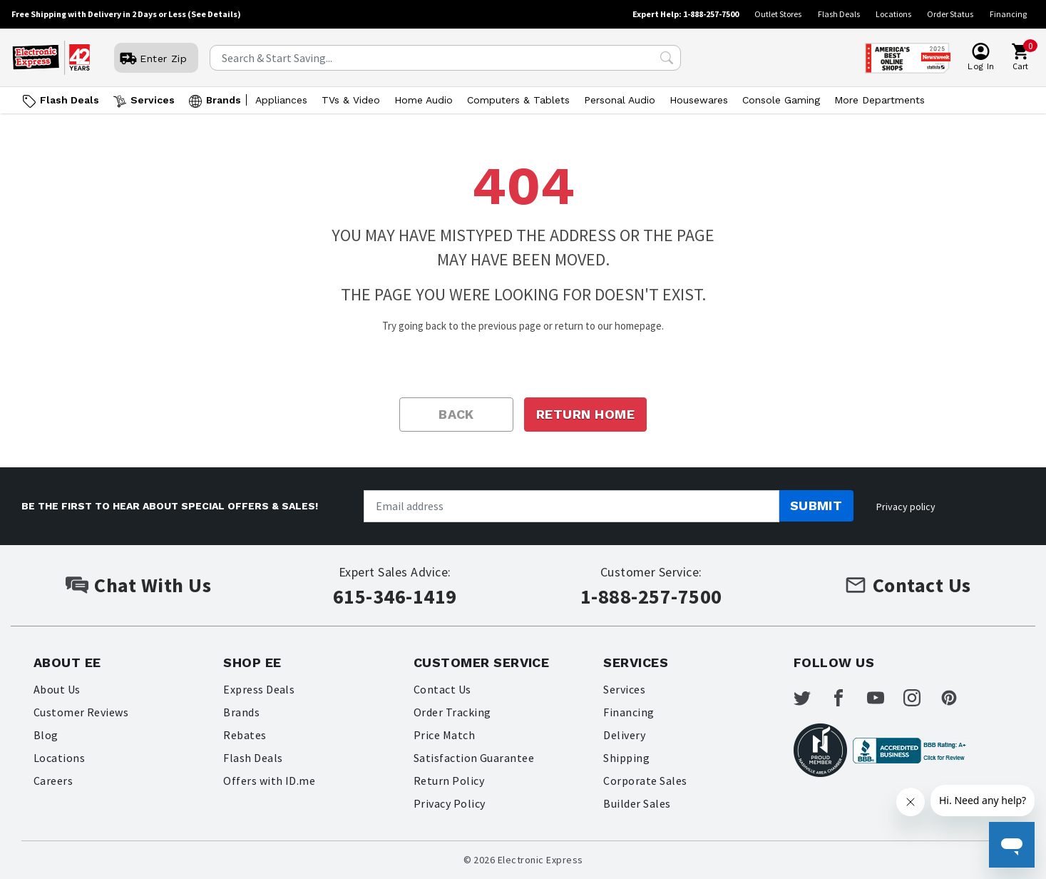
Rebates (244, 735)
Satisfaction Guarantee (474, 758)
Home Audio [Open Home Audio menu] (423, 100)
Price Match (444, 735)
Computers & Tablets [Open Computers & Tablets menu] (518, 100)
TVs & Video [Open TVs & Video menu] (351, 100)
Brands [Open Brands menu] (223, 100)
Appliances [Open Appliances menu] (281, 100)
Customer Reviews (81, 712)
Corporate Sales (645, 780)
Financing (1008, 14)
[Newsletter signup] (571, 506)
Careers (53, 780)
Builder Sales (636, 803)
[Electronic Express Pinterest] (957, 698)
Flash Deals (839, 14)
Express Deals (258, 689)
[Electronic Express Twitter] (811, 698)
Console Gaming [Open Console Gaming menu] (781, 100)
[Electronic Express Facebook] (847, 698)
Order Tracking (452, 712)
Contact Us (442, 689)
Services (624, 689)
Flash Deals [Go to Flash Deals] (69, 100)
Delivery (624, 735)
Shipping (626, 758)
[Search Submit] (666, 58)
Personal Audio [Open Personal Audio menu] (619, 100)
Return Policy (449, 780)
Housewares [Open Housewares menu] (699, 100)
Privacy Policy (450, 803)
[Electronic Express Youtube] (884, 698)
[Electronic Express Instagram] (920, 698)
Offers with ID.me (269, 780)
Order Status (950, 14)
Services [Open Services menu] (152, 100)
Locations (893, 14)
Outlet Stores (777, 14)
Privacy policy (905, 506)
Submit (816, 505)
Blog (46, 735)
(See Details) (214, 14)
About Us (57, 689)
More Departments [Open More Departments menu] (879, 100)
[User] (156, 58)
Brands (241, 712)
